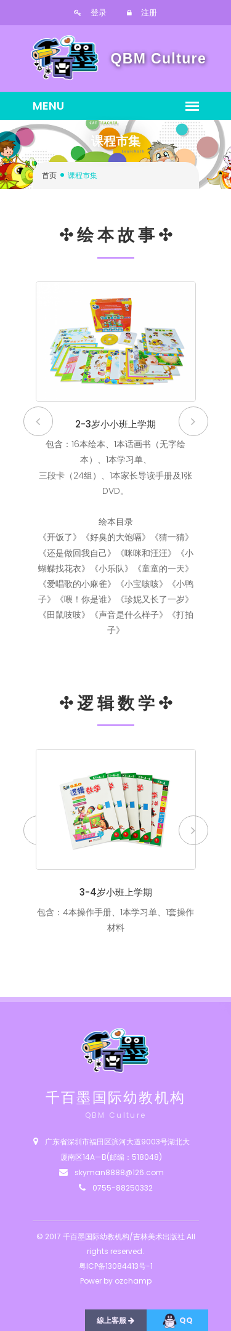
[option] (115, 467)
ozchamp (133, 1281)
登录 (90, 12)
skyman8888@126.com (119, 1172)
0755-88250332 (122, 1188)
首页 (49, 175)
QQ (177, 1321)
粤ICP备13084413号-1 (116, 1266)
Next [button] (193, 421)
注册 (142, 12)
